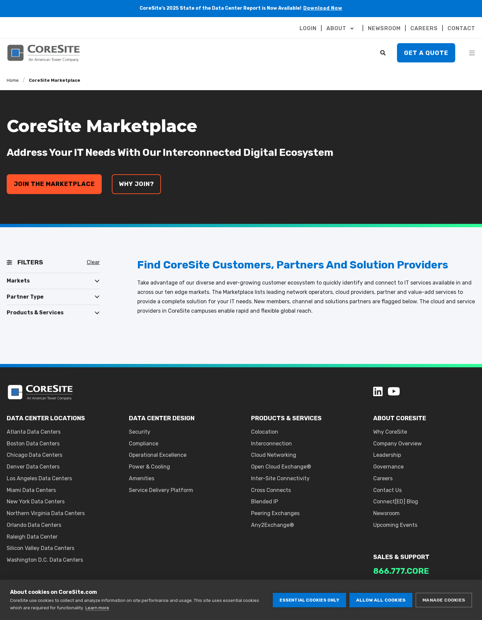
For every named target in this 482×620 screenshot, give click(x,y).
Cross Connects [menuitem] (271, 490)
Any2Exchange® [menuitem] (272, 525)
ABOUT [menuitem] (336, 28)
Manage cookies (443, 600)
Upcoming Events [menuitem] (395, 525)
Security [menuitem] (139, 432)
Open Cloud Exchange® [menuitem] (281, 466)
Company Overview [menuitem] (397, 443)
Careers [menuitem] (383, 478)
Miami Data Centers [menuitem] (31, 490)
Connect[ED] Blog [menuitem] (395, 501)
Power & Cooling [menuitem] (149, 466)
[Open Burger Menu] (472, 53)
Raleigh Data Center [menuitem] (32, 537)
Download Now (322, 8)
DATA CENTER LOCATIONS (46, 418)
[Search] (383, 52)
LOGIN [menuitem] (308, 28)
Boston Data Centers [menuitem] (33, 443)
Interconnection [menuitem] (271, 443)
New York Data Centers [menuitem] (36, 501)
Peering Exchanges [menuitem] (275, 513)
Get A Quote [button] (426, 52)
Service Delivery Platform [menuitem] (161, 490)
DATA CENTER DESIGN (161, 418)
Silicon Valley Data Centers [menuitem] (40, 548)
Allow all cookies (381, 600)
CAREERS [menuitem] (424, 28)
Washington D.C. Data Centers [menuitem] (45, 560)
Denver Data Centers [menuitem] (33, 466)
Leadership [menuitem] (387, 455)
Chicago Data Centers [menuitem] (34, 455)
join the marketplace (54, 184)
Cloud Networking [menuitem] (273, 455)
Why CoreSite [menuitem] (390, 432)
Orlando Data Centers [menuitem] (34, 525)
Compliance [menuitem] (143, 443)
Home (13, 80)
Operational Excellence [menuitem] (157, 455)
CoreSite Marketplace (54, 80)
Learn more (97, 607)
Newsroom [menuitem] (386, 513)
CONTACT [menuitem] (461, 28)
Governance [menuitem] (388, 466)
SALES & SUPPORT (401, 557)
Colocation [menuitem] (264, 432)
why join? (136, 184)
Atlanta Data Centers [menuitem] (34, 432)
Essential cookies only (309, 600)
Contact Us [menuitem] (387, 490)
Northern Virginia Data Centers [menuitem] (46, 513)
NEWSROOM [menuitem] (384, 28)
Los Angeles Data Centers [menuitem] (39, 478)
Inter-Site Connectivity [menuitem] (280, 478)
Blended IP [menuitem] (264, 501)
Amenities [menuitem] (141, 478)
